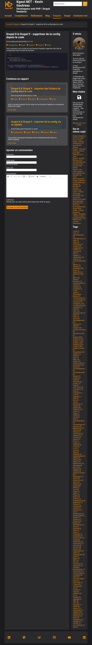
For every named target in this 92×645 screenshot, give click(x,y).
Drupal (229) (77, 337)
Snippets (57, 15)
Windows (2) (77, 616)
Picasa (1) (76, 504)
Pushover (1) (77, 510)
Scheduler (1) (78, 536)
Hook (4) (76, 417)
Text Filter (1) (78, 582)
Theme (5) (77, 584)
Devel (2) (76, 318)
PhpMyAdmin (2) (79, 501)
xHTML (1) (77, 623)
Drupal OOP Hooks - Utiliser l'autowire (78, 210)
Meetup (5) (77, 460)
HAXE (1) (76, 415)
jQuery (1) (76, 439)
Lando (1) (76, 443)
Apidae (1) (77, 255)
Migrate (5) (77, 469)
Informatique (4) (79, 424)
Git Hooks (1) (78, 404)
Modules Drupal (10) (78, 474)
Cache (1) (76, 285)
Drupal (67, 15)
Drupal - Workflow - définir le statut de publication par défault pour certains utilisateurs (79, 218)
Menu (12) (77, 462)
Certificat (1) (77, 289)
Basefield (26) (78, 268)
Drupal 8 (40, 45)
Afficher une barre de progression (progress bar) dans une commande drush (79, 203)
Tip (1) (75, 588)
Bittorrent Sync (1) (78, 275)
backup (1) (77, 266)
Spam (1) (76, 558)
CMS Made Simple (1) (77, 295)
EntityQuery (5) (78, 365)
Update (27, 132)
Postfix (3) (77, 508)
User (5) (76, 603)
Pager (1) (76, 491)
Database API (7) (79, 313)
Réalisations (36, 15)
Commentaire (11, 174)
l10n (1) (76, 441)
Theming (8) (77, 586)
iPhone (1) (77, 432)
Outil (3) (76, 489)
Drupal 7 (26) (77, 343)
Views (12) (77, 608)
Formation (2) (78, 389)
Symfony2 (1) (78, 564)
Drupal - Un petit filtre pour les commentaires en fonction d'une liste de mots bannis (79, 163)
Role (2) (76, 527)
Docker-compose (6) (79, 331)
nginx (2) (76, 482)
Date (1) (76, 315)
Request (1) (77, 519)
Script (48, 45)
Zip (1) (75, 627)
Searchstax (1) (78, 543)
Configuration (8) (79, 305)
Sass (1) (76, 532)
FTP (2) (76, 395)
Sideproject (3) (78, 551)
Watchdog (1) (78, 610)
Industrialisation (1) (79, 422)
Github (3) (76, 406)
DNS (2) (76, 326)
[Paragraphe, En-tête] (45, 176)
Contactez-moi (80, 15)
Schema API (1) (78, 538)
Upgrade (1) (77, 599)
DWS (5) (76, 356)
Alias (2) (76, 242)
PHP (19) (76, 497)
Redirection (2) (78, 514)
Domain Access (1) (78, 334)
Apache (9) (77, 252)
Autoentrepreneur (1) (79, 262)
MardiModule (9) (79, 456)
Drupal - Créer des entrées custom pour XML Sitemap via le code (79, 152)
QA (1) (75, 512)
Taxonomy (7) (78, 571)
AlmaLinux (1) (78, 244)
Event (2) (76, 367)
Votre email (10, 160)
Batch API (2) (78, 272)
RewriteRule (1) (78, 525)
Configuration (12, 45)
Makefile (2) (77, 454)
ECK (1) (76, 357)
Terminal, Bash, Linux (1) (78, 579)
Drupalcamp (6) (78, 352)
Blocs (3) (76, 278)
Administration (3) (78, 236)
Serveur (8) (77, 547)
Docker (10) (77, 328)
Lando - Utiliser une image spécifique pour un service (78, 194)
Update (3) (77, 597)
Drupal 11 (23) (78, 341)
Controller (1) (78, 307)
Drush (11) (77, 354)
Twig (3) (76, 592)
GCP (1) (76, 398)
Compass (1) (77, 302)
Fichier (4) (76, 378)
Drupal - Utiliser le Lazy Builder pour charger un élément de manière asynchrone (79, 185)
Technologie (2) (78, 573)
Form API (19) (78, 387)
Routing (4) (77, 528)
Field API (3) (77, 382)
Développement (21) (78, 321)
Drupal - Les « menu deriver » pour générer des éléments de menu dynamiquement (79, 174)
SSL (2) (75, 562)
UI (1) (75, 595)
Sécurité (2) (77, 545)
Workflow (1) (77, 621)
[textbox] (37, 187)
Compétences (21, 15)
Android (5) (77, 246)
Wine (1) (76, 618)
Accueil (8, 15)
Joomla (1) (77, 437)
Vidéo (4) (76, 606)
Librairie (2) (77, 445)
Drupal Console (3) (78, 349)
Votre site (9, 168)
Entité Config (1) (79, 363)
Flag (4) (76, 385)
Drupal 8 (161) (78, 344)
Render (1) (77, 517)
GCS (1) (76, 400)
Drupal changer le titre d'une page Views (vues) (79, 138)
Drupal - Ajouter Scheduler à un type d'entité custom (78, 144)
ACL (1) (76, 233)
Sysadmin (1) (78, 566)
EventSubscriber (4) (79, 373)
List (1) (75, 449)
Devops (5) (77, 324)
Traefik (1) (76, 590)
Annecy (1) (77, 250)
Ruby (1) (76, 530)
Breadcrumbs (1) (79, 283)
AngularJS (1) (78, 248)
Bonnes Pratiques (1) (77, 280)
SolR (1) (76, 556)
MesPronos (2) (78, 463)
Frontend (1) (77, 393)
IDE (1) (75, 419)
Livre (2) (76, 450)
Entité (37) (77, 361)
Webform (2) (77, 612)
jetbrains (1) (77, 436)
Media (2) (76, 458)
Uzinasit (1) (77, 605)
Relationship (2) (78, 515)
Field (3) (76, 380)
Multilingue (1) (78, 476)
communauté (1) (79, 300)
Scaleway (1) (77, 534)
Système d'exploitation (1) (79, 568)
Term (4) (76, 577)
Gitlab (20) (77, 408)
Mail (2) (76, 452)
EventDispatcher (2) (79, 369)
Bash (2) (76, 270)
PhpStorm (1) (78, 502)
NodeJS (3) (77, 484)
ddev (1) (76, 317)
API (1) (75, 253)
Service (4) (77, 549)
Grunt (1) (76, 411)
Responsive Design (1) (77, 522)
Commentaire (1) (79, 298)
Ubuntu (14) (77, 593)
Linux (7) (76, 447)
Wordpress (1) (78, 619)
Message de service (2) (77, 466)
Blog (47, 15)
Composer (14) (78, 304)
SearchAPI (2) (78, 541)
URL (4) (76, 601)
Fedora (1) (77, 376)
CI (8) (75, 291)
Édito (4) (76, 359)
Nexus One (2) (78, 480)
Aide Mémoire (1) (79, 239)
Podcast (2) (77, 506)
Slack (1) (76, 553)
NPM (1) (76, 488)
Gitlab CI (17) (78, 409)
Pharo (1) (76, 495)
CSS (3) (76, 309)
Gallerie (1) (77, 397)
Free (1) (76, 391)
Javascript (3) (78, 434)
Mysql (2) (76, 478)
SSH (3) (76, 560)
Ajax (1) (76, 240)
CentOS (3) (77, 287)
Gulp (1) (76, 413)
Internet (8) (77, 430)
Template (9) (77, 575)
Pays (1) (76, 493)
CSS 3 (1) (76, 311)
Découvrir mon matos (79, 124)
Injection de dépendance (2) (78, 427)
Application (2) (78, 257)
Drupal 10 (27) (78, 339)
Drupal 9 (31, 45)
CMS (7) (76, 292)
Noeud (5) (76, 486)
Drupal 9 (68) (77, 346)
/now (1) (76, 231)
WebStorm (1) (78, 614)
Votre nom (10, 154)
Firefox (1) (77, 384)
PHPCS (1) (77, 499)
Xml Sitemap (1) (79, 625)
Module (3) (77, 471)
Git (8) (75, 402)
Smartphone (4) (78, 554)
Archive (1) (77, 259)
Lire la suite (12, 110)
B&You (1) (76, 265)
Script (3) (76, 540)
